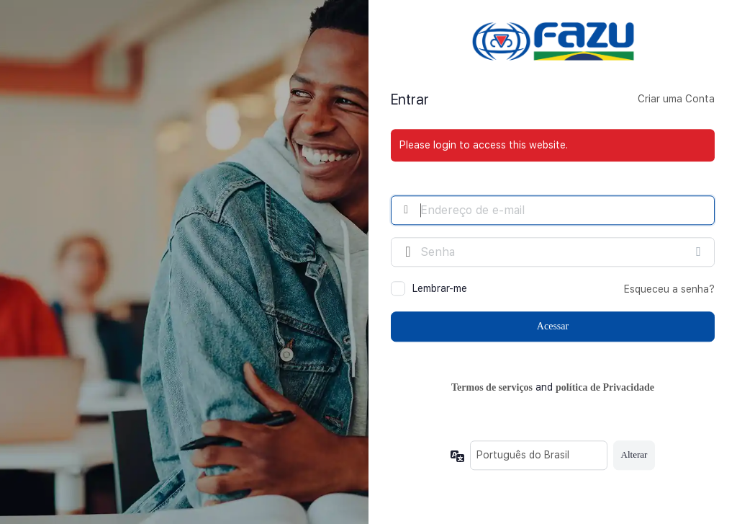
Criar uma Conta (676, 99)
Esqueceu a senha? (669, 289)
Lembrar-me (439, 288)
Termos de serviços (492, 388)
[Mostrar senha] (700, 251)
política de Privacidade (605, 388)
